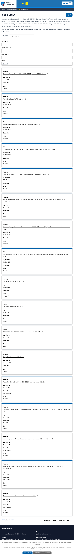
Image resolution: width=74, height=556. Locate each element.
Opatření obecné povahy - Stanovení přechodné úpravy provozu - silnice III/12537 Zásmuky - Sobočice (36, 410)
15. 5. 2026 (7, 450)
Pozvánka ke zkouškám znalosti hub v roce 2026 (20, 496)
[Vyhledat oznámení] (37, 44)
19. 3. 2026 (6, 337)
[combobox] (21, 36)
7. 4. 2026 (6, 387)
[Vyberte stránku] (6, 519)
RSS (69, 15)
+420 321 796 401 (7, 539)
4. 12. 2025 (6, 79)
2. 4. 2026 (6, 501)
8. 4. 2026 (6, 444)
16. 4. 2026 (6, 417)
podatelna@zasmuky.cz (43, 534)
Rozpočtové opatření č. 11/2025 (15, 99)
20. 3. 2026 (7, 362)
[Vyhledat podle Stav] (37, 64)
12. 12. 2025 (7, 105)
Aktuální (5, 88)
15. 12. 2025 (7, 130)
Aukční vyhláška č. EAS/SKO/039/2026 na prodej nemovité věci (25, 382)
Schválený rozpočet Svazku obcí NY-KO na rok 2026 (22, 124)
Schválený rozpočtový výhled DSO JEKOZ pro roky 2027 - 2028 (25, 74)
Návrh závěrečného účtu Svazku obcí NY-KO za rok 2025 (23, 332)
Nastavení (47, 553)
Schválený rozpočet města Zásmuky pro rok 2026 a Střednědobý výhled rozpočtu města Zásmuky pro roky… (36, 228)
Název (4, 41)
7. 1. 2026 (6, 207)
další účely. (37, 544)
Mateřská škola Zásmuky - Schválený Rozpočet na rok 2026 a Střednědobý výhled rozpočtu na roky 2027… (35, 200)
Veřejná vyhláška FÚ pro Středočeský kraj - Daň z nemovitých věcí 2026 (28, 439)
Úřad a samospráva (12, 9)
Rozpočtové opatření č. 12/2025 (15, 281)
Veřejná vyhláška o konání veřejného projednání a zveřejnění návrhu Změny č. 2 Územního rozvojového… (33, 467)
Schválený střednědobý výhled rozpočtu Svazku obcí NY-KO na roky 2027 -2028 (31, 149)
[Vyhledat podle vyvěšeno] (37, 51)
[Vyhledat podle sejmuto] (37, 57)
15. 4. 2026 (6, 474)
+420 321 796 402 (20, 539)
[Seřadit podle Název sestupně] (8, 41)
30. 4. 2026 (7, 393)
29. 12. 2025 (7, 180)
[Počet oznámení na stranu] (69, 520)
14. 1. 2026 (6, 262)
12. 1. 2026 (6, 235)
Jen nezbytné (37, 553)
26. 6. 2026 (7, 507)
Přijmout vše (27, 553)
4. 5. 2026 (6, 423)
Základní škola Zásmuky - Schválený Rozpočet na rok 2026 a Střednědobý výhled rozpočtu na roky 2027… (35, 255)
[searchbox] (22, 36)
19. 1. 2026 (6, 287)
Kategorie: (5, 36)
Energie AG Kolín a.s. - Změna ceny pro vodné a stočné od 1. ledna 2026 (28, 174)
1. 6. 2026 (6, 480)
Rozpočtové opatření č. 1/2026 (14, 307)
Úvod (3, 9)
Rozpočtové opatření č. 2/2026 (14, 357)
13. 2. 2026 (6, 312)
